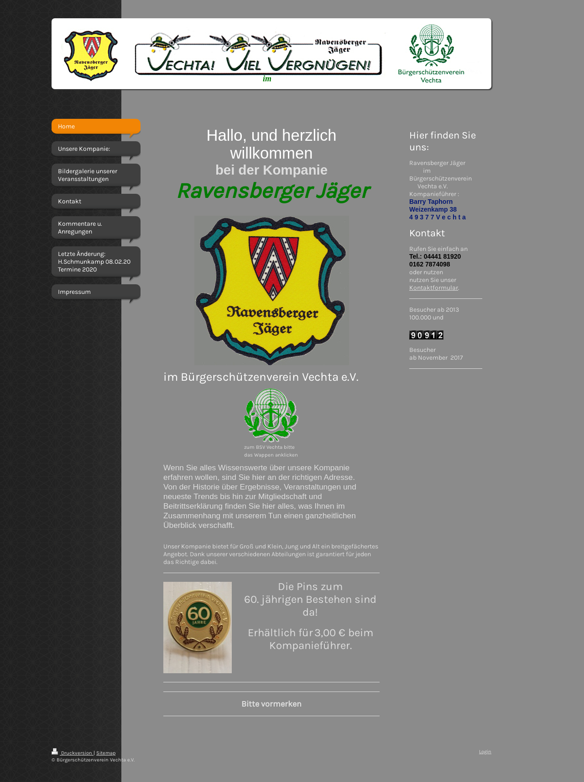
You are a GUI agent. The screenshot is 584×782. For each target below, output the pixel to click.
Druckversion (73, 753)
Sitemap (105, 753)
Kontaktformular (433, 288)
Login (485, 752)
